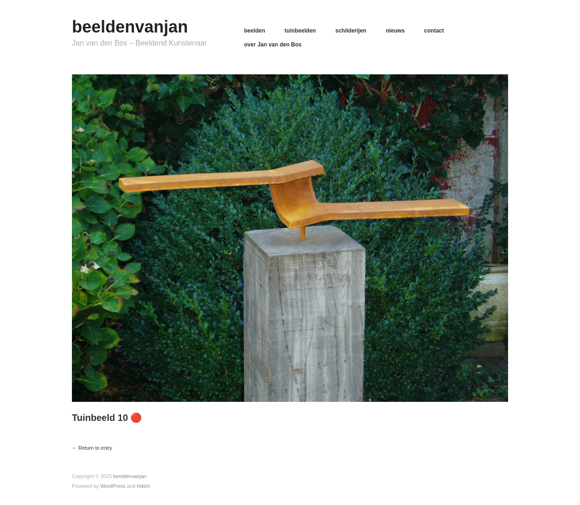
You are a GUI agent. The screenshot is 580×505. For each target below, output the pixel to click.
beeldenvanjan (130, 26)
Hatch (143, 486)
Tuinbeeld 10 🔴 (107, 418)
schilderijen (351, 30)
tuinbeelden (300, 30)
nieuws (395, 30)
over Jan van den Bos (273, 44)
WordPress (112, 486)
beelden (254, 30)
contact (434, 30)
